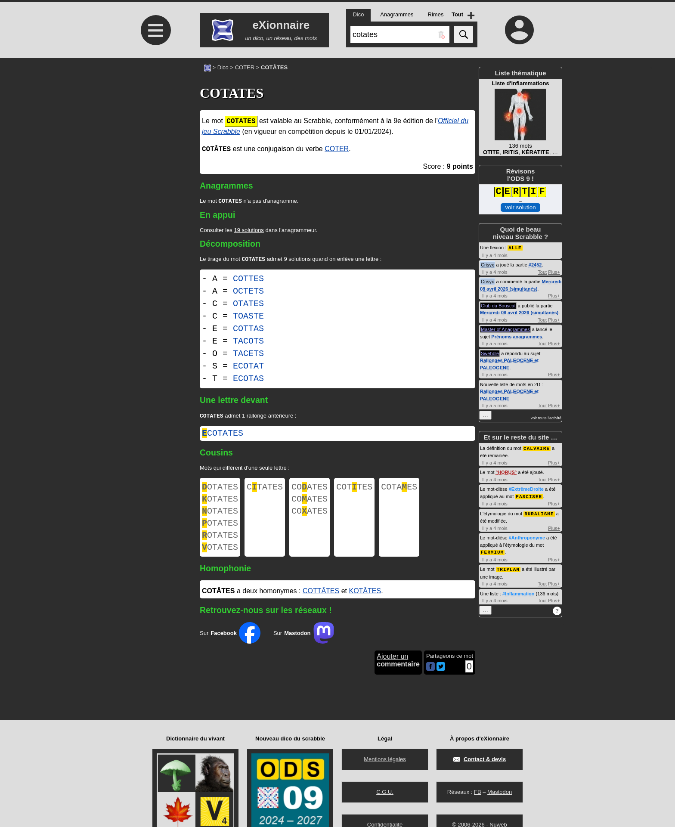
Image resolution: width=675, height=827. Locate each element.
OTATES (248, 305)
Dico (223, 67)
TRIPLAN (508, 567)
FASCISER (529, 495)
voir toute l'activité (546, 417)
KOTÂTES (365, 603)
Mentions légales (385, 759)
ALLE (514, 247)
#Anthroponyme (527, 536)
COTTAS (248, 330)
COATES (309, 490)
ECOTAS (248, 380)
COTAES (399, 490)
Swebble (490, 353)
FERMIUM (492, 550)
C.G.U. (384, 792)
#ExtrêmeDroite (526, 488)
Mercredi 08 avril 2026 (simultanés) (519, 312)
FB (477, 792)
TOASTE (248, 318)
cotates (222, 436)
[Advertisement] (154, 130)
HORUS (506, 471)
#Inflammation (518, 591)
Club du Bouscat (498, 305)
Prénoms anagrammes (516, 336)
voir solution (520, 207)
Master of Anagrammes (505, 328)
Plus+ (554, 271)
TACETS (248, 355)
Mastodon (499, 792)
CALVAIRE (536, 447)
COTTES (248, 280)
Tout (542, 271)
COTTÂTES (321, 603)
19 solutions (248, 231)
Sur (230, 646)
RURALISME (539, 512)
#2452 (535, 264)
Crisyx (487, 264)
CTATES (265, 490)
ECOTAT (248, 368)
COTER (245, 67)
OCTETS (248, 293)
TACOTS (248, 343)
